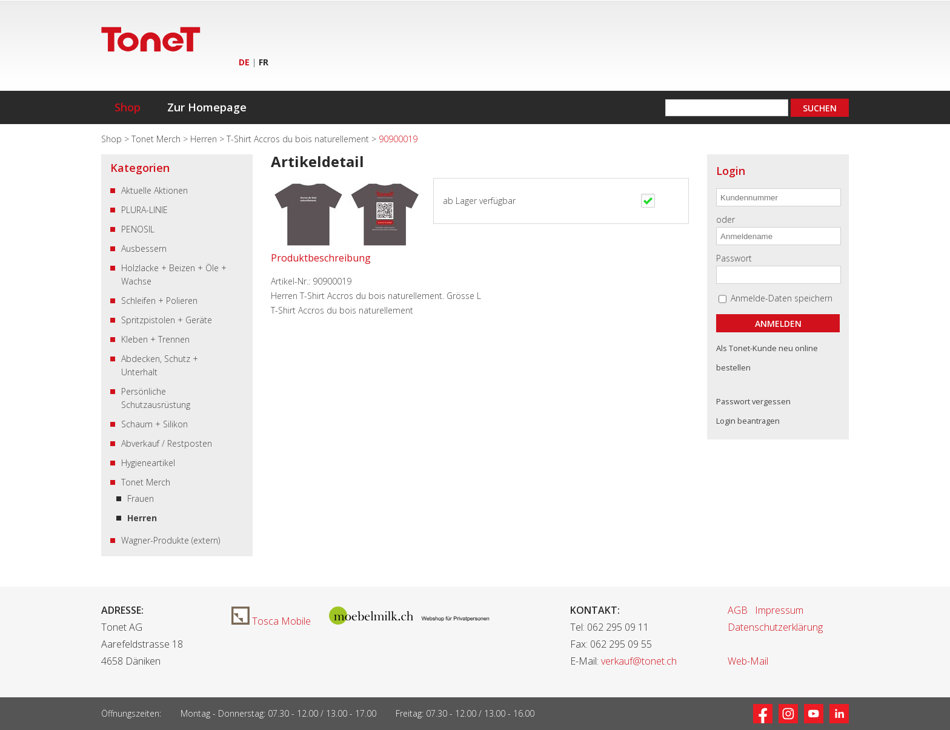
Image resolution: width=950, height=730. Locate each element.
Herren (204, 139)
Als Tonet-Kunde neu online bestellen (767, 358)
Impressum (779, 610)
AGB (738, 610)
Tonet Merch (157, 139)
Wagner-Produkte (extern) (170, 540)
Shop (128, 107)
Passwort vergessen (753, 401)
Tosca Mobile (271, 621)
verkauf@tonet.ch (639, 661)
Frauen (140, 498)
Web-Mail (748, 661)
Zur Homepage (207, 107)
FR (263, 62)
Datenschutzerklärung (775, 627)
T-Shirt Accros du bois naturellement (299, 139)
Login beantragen (748, 420)
